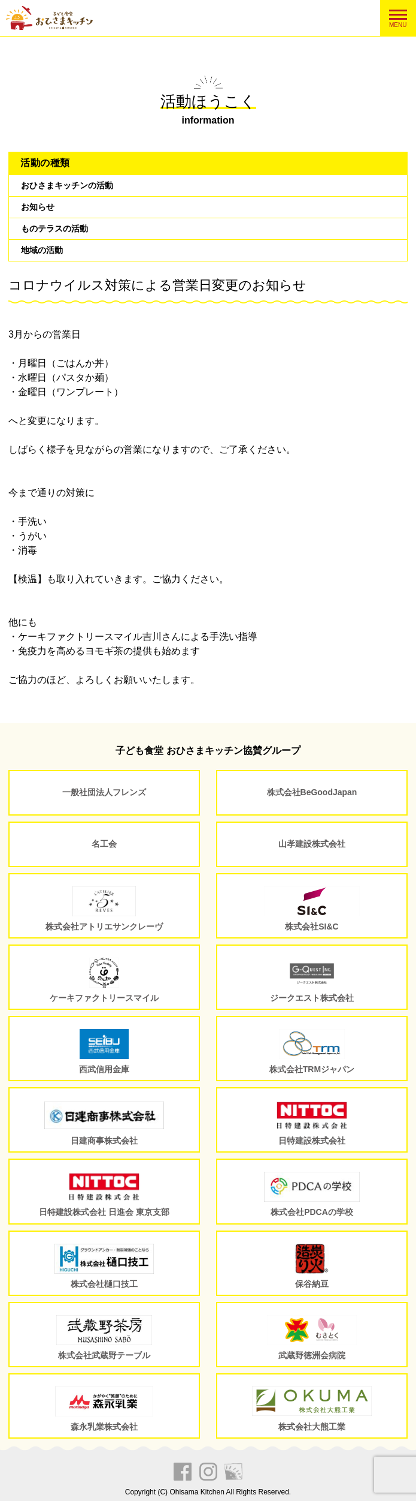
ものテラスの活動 (54, 228)
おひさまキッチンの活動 (67, 185)
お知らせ (37, 207)
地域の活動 (42, 250)
